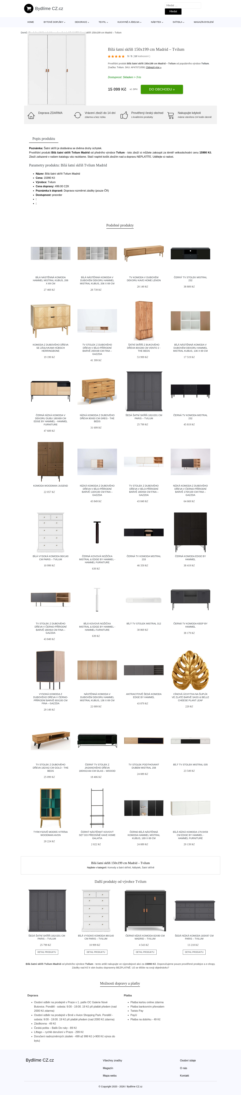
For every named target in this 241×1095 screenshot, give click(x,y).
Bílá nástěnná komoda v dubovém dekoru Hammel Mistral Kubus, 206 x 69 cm (97, 280)
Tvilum (205, 63)
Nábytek (156, 22)
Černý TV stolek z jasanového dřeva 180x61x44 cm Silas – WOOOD (97, 767)
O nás (183, 1068)
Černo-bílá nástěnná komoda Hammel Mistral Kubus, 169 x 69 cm (144, 835)
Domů (24, 32)
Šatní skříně (148, 867)
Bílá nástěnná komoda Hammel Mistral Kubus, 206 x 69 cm (50, 280)
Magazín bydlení (203, 22)
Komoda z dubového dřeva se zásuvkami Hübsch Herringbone (50, 347)
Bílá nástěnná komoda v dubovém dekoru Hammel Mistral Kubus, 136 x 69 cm (190, 347)
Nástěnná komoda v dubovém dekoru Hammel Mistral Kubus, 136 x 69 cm (97, 697)
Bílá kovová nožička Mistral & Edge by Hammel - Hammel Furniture (97, 626)
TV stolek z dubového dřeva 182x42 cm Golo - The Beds (50, 767)
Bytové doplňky (53, 22)
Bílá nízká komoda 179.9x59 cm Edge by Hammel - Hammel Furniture (190, 835)
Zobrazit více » (154, 67)
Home (30, 22)
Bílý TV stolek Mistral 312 (143, 623)
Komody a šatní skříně (119, 867)
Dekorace (81, 22)
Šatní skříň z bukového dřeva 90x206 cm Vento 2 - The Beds (144, 347)
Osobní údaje (188, 1060)
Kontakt (184, 1075)
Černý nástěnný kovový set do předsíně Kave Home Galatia (97, 835)
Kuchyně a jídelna (128, 22)
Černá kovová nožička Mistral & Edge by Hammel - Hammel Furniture (97, 559)
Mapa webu (110, 1075)
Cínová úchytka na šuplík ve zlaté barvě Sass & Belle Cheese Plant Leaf (190, 697)
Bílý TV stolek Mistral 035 (190, 764)
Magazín (108, 1068)
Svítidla (177, 22)
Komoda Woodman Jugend (50, 485)
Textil (102, 22)
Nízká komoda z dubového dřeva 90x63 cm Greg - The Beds (97, 418)
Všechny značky (112, 1060)
